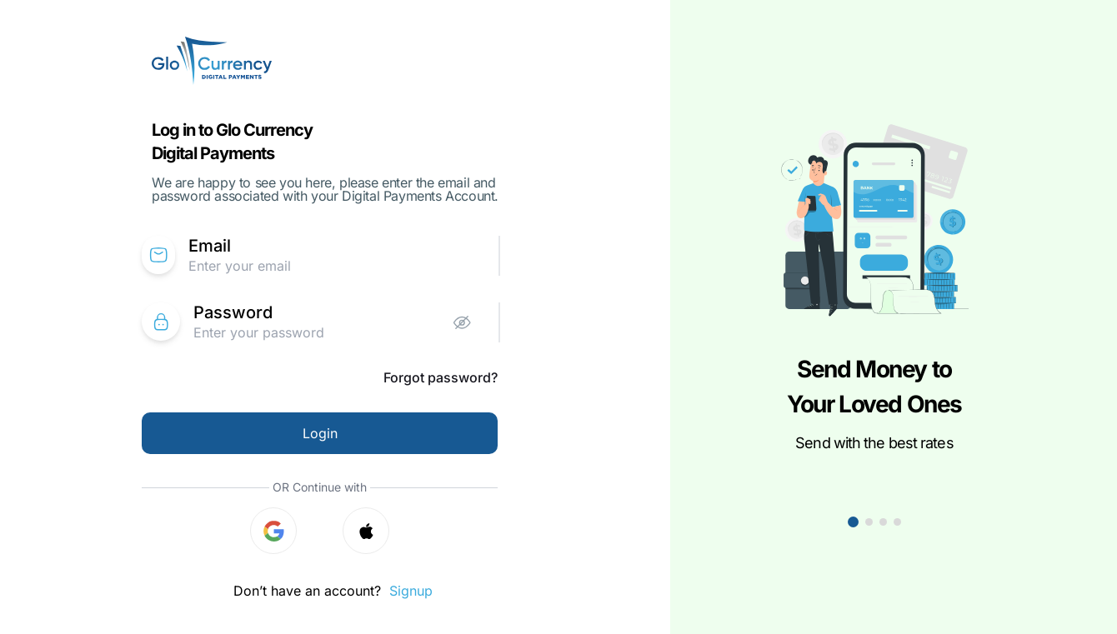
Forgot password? (440, 377)
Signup (411, 590)
